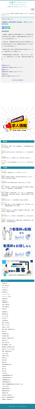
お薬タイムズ (5, 73)
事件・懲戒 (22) (5, 304)
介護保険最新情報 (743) (7, 375)
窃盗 (8, 13)
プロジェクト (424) (6, 296)
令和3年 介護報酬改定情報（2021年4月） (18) (12, 384)
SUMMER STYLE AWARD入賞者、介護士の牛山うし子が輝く (16, 182)
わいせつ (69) (5, 353)
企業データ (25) (5, 327)
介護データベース (6, 65)
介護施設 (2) (5, 298)
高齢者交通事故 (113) (7, 364)
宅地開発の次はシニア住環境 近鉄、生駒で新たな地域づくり (16, 157)
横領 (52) (4, 308)
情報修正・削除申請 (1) (7, 399)
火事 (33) (4, 366)
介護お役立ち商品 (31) (7, 395)
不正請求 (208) (5, 335)
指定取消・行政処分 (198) (8, 338)
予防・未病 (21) (5, 285)
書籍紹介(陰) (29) (6, 390)
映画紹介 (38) (5, 392)
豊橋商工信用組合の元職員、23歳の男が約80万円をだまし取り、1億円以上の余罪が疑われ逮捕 (17, 177)
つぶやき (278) (5, 386)
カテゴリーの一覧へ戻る (17, 79)
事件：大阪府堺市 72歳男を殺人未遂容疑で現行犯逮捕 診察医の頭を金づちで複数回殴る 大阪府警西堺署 (17, 187)
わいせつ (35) (5, 316)
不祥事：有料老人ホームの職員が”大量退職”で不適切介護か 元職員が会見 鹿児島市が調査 (17, 210)
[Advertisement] (17, 95)
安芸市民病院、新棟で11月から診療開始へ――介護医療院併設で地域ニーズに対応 (17, 147)
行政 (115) (4, 318)
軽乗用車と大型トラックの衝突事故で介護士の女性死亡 (14, 200)
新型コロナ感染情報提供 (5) (8, 397)
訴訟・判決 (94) (5, 342)
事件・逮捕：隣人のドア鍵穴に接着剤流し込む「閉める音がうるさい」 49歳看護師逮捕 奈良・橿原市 (17, 205)
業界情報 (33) (5, 314)
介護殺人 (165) (5, 355)
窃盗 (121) (4, 357)
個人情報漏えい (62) (6, 344)
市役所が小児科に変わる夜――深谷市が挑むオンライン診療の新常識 (17, 152)
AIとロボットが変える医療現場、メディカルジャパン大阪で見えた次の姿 (17, 163)
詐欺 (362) (4, 360)
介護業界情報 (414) (6, 381)
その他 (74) (4, 373)
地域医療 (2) (5, 311)
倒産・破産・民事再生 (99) (8, 329)
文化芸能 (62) (5, 320)
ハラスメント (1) (6, 294)
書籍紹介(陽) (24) (6, 388)
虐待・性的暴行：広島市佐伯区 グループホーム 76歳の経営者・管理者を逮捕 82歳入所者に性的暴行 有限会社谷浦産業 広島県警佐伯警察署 (17, 194)
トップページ (3, 13)
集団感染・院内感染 (6, 346)
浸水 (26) (4, 368)
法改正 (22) (4, 340)
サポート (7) (5, 287)
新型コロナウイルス (6, 349)
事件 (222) (4, 300)
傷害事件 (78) (5, 302)
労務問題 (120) (5, 333)
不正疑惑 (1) (5, 289)
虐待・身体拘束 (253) (7, 351)
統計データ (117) (6, 325)
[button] (17, 123)
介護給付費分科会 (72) (7, 377)
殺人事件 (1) (5, 292)
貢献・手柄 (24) (5, 322)
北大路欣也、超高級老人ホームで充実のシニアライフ (14, 172)
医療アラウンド (5, 69)
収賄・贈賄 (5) (5, 306)
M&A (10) (4, 331)
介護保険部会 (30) (6, 379)
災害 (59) (4, 371)
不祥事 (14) (4, 283)
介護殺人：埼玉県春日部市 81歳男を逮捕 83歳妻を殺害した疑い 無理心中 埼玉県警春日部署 (17, 221)
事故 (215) (4, 362)
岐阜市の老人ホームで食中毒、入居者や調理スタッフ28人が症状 (17, 215)
